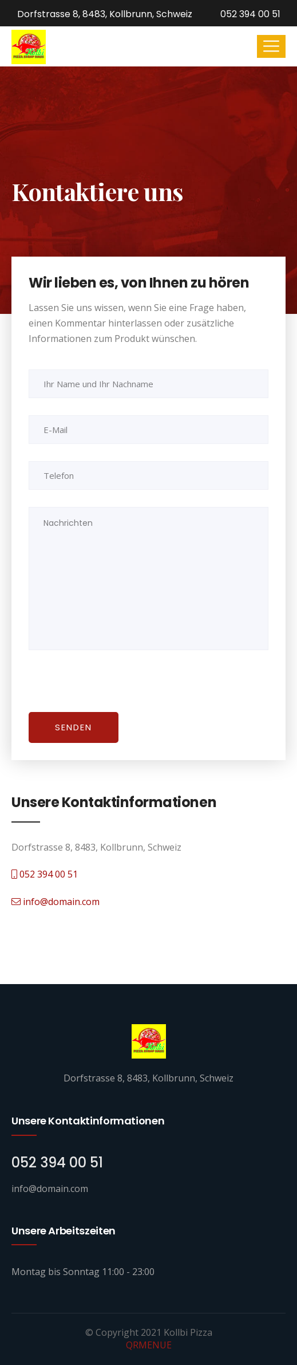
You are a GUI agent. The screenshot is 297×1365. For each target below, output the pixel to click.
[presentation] (107, 689)
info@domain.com (55, 901)
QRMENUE (149, 1345)
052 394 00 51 (249, 14)
